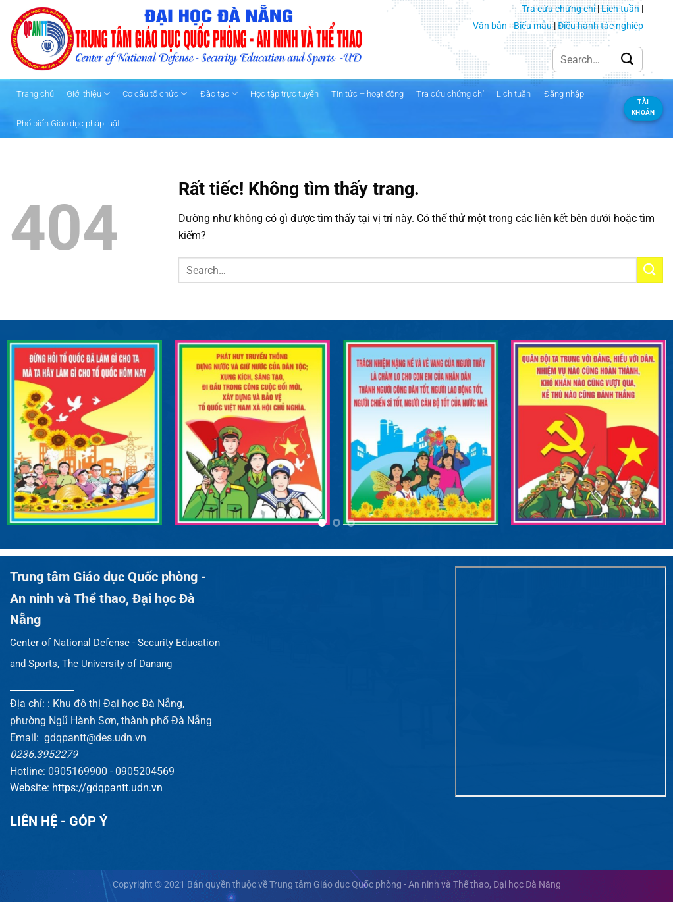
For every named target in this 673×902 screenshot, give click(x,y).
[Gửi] (627, 59)
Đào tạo (219, 94)
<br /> (560, 681)
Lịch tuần (620, 8)
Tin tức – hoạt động (367, 94)
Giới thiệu (88, 94)
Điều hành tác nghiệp (600, 25)
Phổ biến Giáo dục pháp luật (68, 123)
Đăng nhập (564, 94)
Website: (31, 788)
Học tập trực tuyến (284, 94)
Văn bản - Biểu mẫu (512, 25)
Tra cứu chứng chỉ (558, 8)
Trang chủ (35, 94)
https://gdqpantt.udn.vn (107, 788)
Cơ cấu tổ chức (154, 94)
